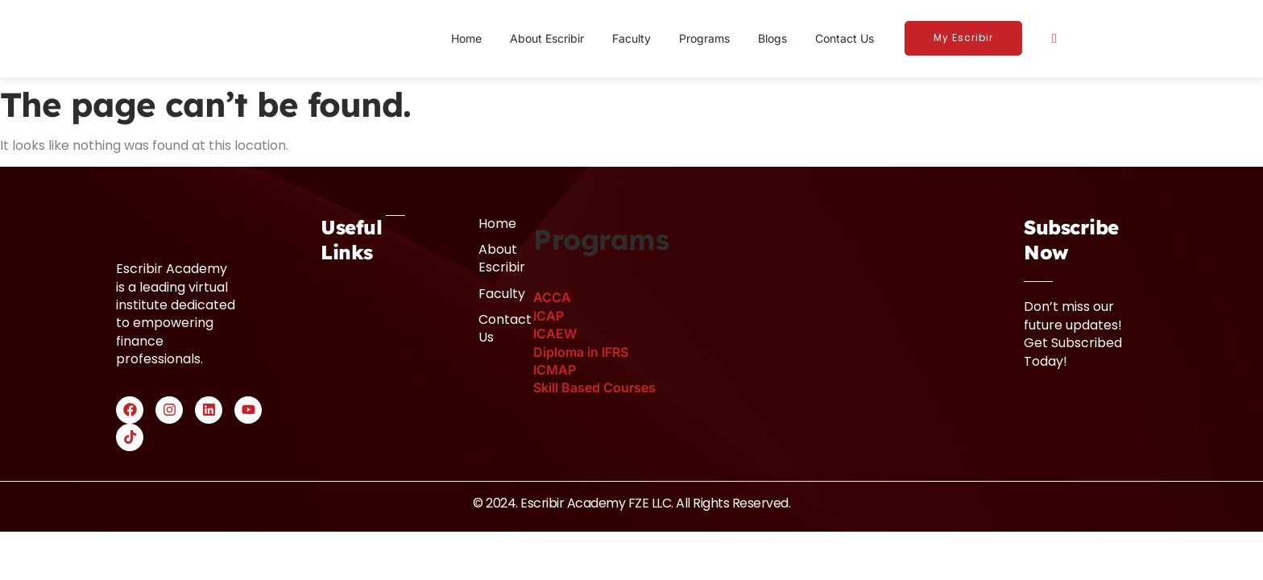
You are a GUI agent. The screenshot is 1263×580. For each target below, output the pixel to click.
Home (466, 38)
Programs (704, 38)
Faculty (631, 38)
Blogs (772, 38)
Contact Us (844, 38)
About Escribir (547, 38)
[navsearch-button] (1054, 38)
